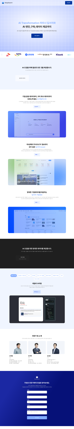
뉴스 (29, 275)
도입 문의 (68, 2)
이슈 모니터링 (37, 279)
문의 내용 (28, 409)
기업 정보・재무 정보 (22, 275)
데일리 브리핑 (13, 275)
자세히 (37, 154)
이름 (27, 394)
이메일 (28, 399)
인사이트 (33, 275)
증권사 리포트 (48, 275)
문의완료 (37, 417)
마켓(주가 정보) (56, 275)
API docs (37, 292)
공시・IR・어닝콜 (40, 275)
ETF (62, 275)
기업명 (28, 389)
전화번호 (28, 404)
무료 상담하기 (37, 35)
